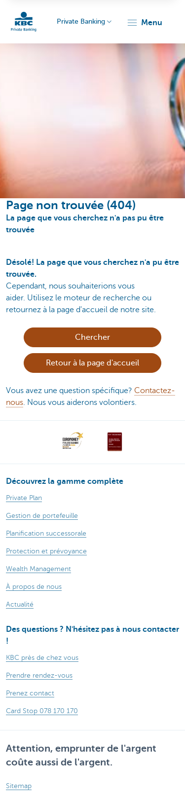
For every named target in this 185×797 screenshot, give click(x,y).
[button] (144, 22)
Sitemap (19, 786)
